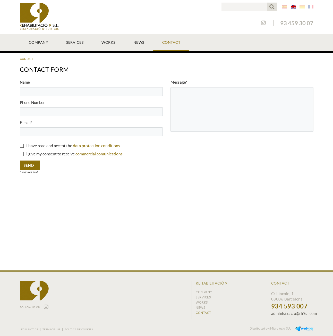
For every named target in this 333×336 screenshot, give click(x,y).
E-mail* (26, 122)
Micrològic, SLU (281, 328)
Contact (203, 312)
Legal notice (29, 329)
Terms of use (51, 329)
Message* (178, 82)
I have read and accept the (49, 145)
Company (204, 292)
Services (203, 297)
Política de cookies (79, 329)
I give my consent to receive (50, 154)
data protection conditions (96, 145)
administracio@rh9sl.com (294, 313)
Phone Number (32, 102)
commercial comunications (99, 154)
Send (29, 165)
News (200, 307)
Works (202, 302)
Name (25, 82)
